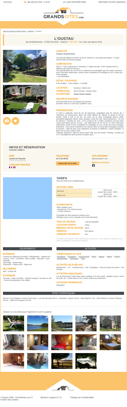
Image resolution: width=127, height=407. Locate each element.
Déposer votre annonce (112, 2)
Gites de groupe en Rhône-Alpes (14, 31)
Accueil (8, 2)
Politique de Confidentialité (82, 397)
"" (61, 257)
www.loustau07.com (100, 159)
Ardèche (30, 31)
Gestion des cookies (9, 400)
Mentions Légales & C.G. (51, 397)
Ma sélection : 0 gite (38, 2)
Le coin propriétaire (74, 2)
